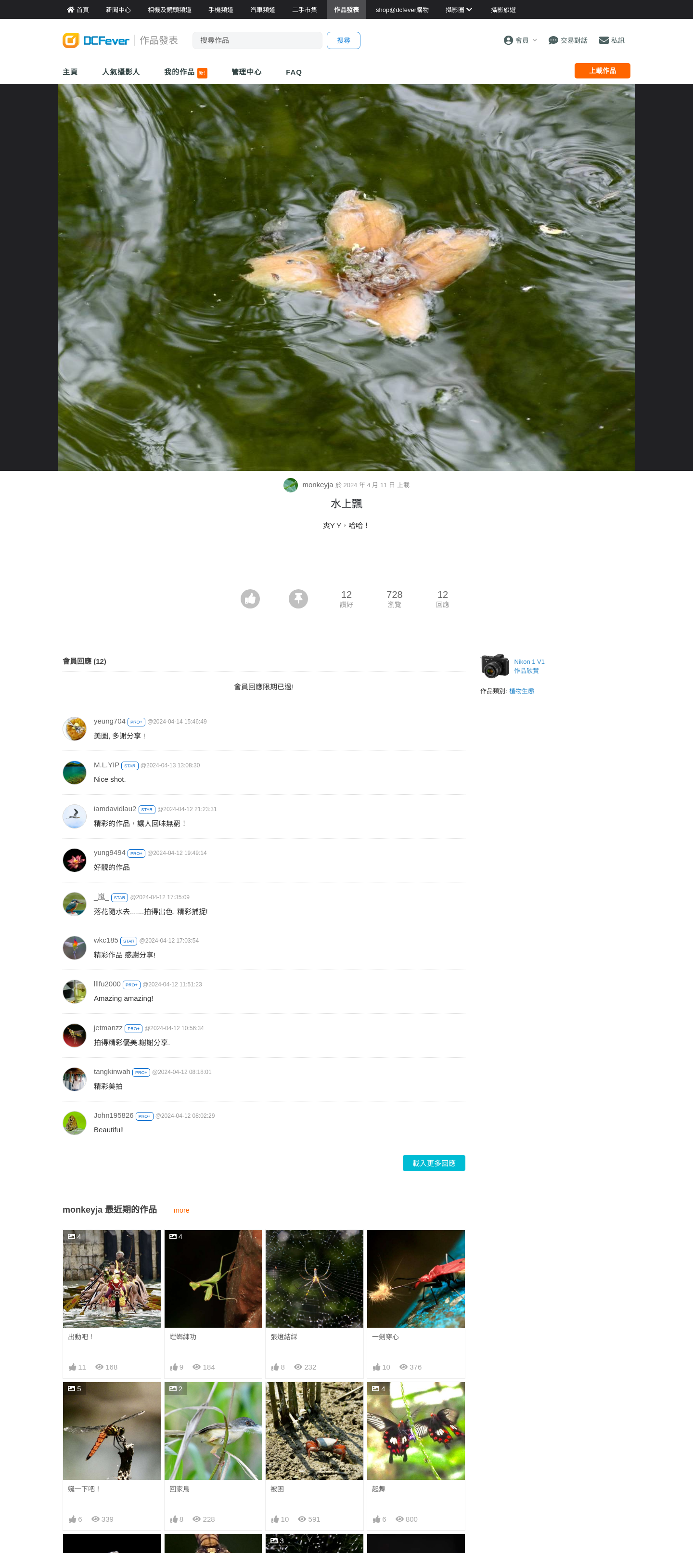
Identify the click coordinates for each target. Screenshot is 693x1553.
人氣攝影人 (121, 72)
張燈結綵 (283, 1337)
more (182, 1210)
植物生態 (521, 691)
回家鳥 (179, 1489)
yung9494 (110, 852)
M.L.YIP (106, 765)
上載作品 (602, 71)
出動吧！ (81, 1337)
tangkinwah (112, 1071)
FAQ (294, 72)
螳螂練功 (182, 1337)
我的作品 (185, 73)
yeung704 (110, 721)
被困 (277, 1489)
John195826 (114, 1115)
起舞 (378, 1489)
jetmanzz (108, 1027)
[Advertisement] (346, 562)
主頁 (70, 72)
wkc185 (106, 940)
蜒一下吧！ (85, 1489)
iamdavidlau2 (115, 808)
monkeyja (309, 484)
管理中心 (246, 72)
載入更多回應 (434, 1163)
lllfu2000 (107, 984)
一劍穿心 (385, 1337)
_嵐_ (101, 897)
